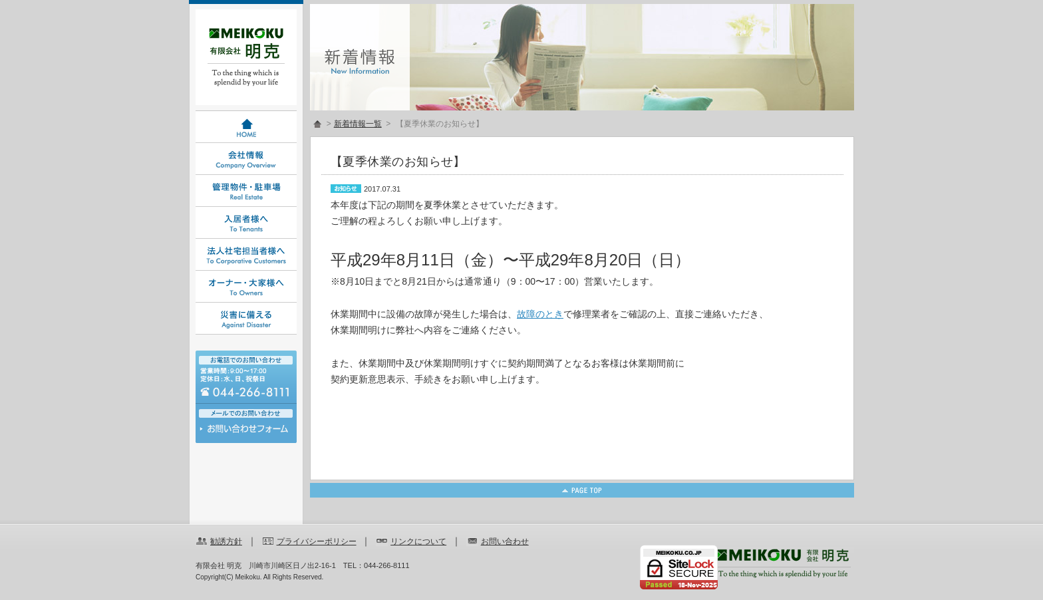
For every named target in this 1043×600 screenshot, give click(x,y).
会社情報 (246, 159)
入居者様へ (246, 223)
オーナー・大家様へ (246, 287)
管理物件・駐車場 (246, 191)
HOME (246, 127)
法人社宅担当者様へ (246, 255)
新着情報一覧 (358, 123)
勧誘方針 (226, 541)
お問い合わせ (246, 432)
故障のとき (540, 314)
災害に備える (246, 319)
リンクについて (418, 541)
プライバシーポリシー (317, 541)
